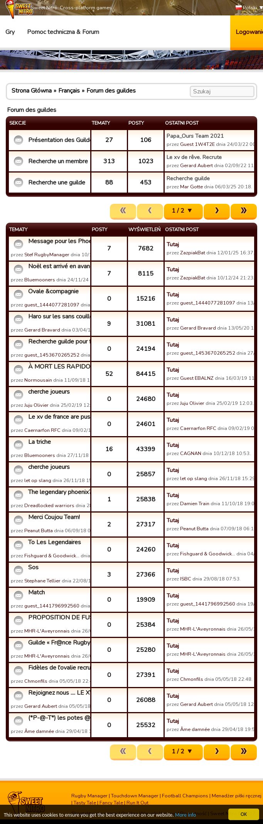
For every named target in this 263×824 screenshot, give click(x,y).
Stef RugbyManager (46, 254)
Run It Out (137, 802)
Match (36, 592)
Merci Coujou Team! (54, 517)
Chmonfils (35, 681)
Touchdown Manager (134, 795)
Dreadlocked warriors (49, 505)
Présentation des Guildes (58, 140)
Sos (33, 567)
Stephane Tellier (42, 580)
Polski (246, 8)
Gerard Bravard (42, 330)
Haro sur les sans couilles (58, 316)
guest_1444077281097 (51, 304)
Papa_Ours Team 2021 (195, 136)
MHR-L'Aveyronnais (47, 631)
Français (69, 90)
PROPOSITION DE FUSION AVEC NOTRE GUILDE (58, 617)
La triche (39, 442)
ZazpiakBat (192, 252)
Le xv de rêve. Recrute (194, 157)
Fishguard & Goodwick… (51, 555)
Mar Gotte (191, 186)
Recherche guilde (188, 178)
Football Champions (185, 795)
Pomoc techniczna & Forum (63, 32)
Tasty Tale (85, 802)
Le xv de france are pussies (58, 417)
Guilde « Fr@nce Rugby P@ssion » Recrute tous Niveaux (58, 642)
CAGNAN (190, 453)
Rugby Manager (89, 795)
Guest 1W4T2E (197, 144)
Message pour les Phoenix (58, 241)
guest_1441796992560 (51, 605)
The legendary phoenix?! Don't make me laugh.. (58, 492)
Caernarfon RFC (42, 430)
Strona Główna (32, 90)
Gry (10, 32)
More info (185, 815)
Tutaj (173, 244)
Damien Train (194, 503)
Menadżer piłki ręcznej (236, 795)
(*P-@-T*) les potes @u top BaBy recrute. (58, 718)
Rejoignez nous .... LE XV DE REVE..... (58, 692)
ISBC (185, 578)
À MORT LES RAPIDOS (58, 366)
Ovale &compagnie (53, 291)
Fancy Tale (111, 802)
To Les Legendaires (54, 542)
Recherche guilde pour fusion (58, 341)
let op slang (37, 480)
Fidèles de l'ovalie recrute (58, 667)
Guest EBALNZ (197, 378)
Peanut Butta (38, 530)
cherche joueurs (49, 391)
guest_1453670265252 (51, 355)
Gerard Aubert (196, 165)
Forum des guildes (111, 90)
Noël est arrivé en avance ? (58, 266)
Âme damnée (39, 731)
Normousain (38, 380)
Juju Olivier (36, 405)
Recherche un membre (58, 161)
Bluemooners (39, 279)
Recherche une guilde (56, 182)
